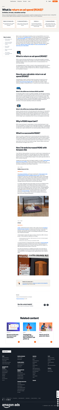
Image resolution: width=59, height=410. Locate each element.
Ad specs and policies (51, 362)
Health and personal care (36, 368)
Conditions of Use (8, 398)
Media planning (19, 359)
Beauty (34, 359)
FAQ (48, 363)
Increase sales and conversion (6, 362)
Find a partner (50, 369)
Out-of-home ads (4, 378)
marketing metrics (27, 37)
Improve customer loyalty (6, 363)
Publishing (34, 372)
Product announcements (51, 359)
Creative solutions (20, 362)
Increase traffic (4, 360)
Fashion (34, 363)
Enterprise (19, 1)
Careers (39, 398)
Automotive (34, 357)
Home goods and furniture (36, 369)
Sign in (49, 1)
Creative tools (19, 366)
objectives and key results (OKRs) (26, 44)
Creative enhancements (20, 363)
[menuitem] (6, 374)
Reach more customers (5, 359)
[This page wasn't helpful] (45, 305)
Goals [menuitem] (3, 356)
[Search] (46, 1)
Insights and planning (21, 356)
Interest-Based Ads (21, 398)
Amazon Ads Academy (51, 357)
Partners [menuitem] (49, 368)
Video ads (3, 375)
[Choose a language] (6, 351)
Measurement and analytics (20, 370)
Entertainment (35, 362)
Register (55, 1)
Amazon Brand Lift (20, 372)
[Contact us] (36, 21)
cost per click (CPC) (25, 190)
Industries (34, 356)
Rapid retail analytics (20, 378)
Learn (29, 1)
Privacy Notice (15, 398)
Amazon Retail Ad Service (21, 389)
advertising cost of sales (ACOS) (22, 45)
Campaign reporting (20, 375)
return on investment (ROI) (40, 44)
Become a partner (50, 371)
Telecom (34, 374)
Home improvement (35, 371)
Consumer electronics (36, 360)
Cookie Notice (28, 398)
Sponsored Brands (44, 242)
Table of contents (7, 37)
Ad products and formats (5, 367)
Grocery (34, 366)
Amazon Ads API (19, 386)
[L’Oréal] (20, 225)
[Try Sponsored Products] (22, 21)
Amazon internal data (20, 298)
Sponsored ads (4, 369)
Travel (33, 377)
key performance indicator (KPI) (26, 81)
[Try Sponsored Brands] (50, 21)
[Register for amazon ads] (8, 21)
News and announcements (51, 365)
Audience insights (19, 357)
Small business (13, 1)
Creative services (19, 365)
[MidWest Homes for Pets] (20, 171)
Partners (25, 1)
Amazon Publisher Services (21, 387)
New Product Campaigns (20, 390)
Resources (49, 360)
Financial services (35, 365)
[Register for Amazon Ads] (28, 282)
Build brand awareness (5, 357)
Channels (34, 380)
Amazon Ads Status (34, 398)
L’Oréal (19, 227)
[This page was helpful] (48, 305)
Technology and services (21, 381)
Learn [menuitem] (49, 356)
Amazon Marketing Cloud (21, 384)
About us (3, 398)
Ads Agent (18, 392)
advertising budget (21, 38)
